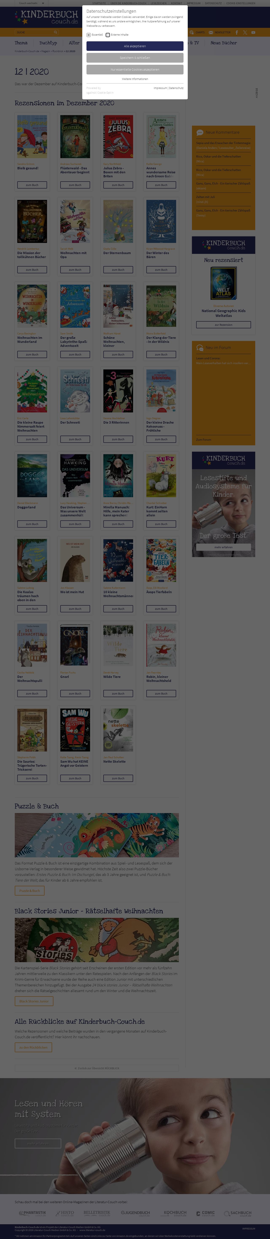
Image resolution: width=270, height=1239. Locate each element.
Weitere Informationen (135, 79)
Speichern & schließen (135, 57)
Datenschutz (176, 88)
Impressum (160, 88)
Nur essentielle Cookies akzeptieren (135, 69)
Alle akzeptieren (135, 46)
